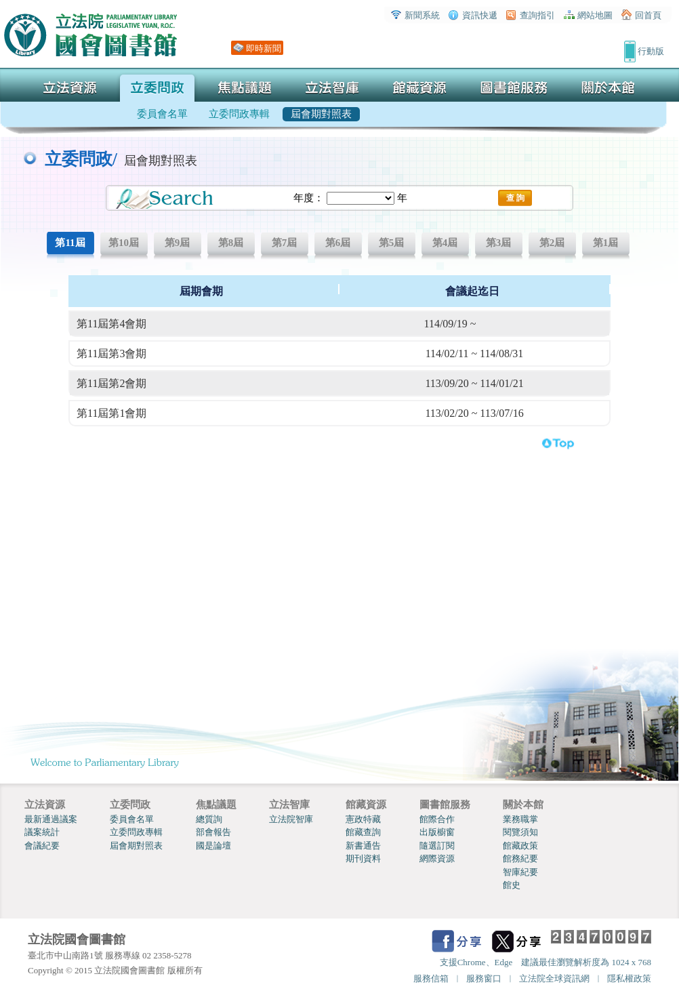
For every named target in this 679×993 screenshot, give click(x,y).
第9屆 (177, 242)
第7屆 (284, 242)
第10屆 (123, 242)
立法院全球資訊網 (554, 978)
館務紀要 (520, 858)
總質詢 (209, 819)
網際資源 (437, 858)
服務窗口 (483, 978)
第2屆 (552, 242)
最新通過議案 (50, 819)
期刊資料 (363, 858)
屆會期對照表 (136, 845)
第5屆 (392, 242)
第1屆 (606, 242)
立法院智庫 (291, 819)
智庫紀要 (520, 872)
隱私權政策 (629, 978)
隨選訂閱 (437, 845)
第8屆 (231, 242)
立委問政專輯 (136, 832)
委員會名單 (132, 819)
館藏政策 (520, 845)
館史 (511, 885)
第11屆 (70, 242)
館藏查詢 (363, 832)
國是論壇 (213, 845)
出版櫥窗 (437, 832)
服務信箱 (431, 978)
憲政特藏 (363, 819)
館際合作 (437, 819)
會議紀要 (42, 845)
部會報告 (213, 832)
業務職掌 (520, 819)
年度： (308, 197)
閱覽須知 (520, 832)
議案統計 (42, 832)
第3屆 (499, 242)
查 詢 (515, 198)
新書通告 (363, 845)
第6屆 (338, 242)
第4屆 (445, 242)
